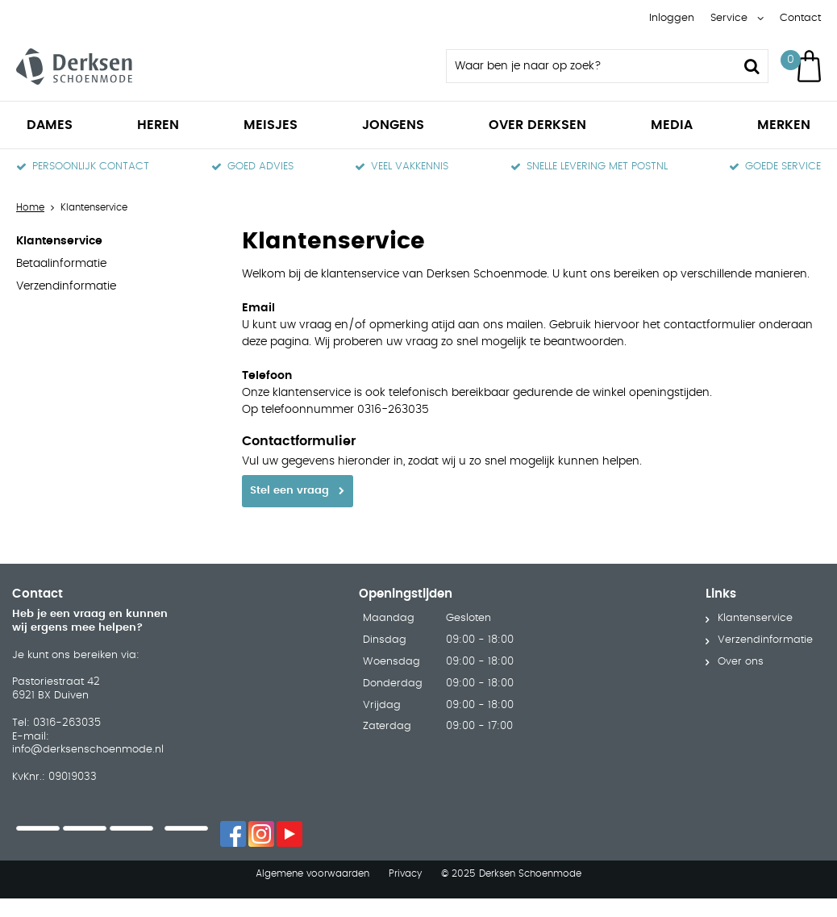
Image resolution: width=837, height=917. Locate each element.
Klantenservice (59, 241)
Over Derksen (537, 125)
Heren (158, 125)
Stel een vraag (289, 491)
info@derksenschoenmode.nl (88, 725)
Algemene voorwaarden (312, 848)
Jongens (393, 125)
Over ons (741, 637)
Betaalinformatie (61, 263)
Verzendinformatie (66, 286)
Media (672, 125)
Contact (800, 18)
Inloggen (671, 18)
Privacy (405, 848)
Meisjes (271, 125)
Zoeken (751, 66)
